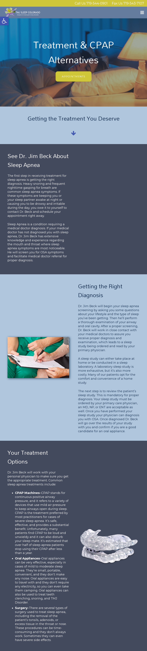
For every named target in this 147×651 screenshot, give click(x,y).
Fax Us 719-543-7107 (128, 3)
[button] (4, 21)
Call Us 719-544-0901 (91, 3)
